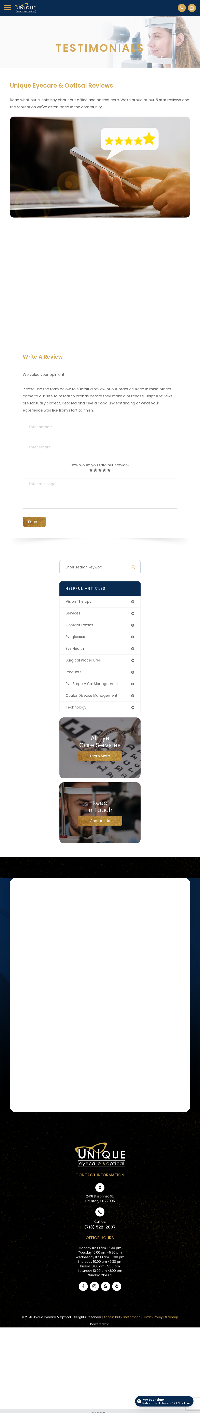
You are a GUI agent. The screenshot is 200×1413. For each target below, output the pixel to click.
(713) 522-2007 (100, 1237)
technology (76, 707)
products (73, 672)
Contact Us (100, 820)
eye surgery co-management (92, 683)
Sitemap (171, 1327)
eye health (75, 648)
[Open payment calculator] (164, 1401)
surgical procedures (83, 660)
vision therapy (78, 601)
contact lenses (79, 625)
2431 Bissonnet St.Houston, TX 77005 (100, 1209)
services (73, 613)
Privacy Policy (152, 1327)
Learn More (100, 755)
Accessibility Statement (122, 1327)
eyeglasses (75, 636)
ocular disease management (91, 695)
